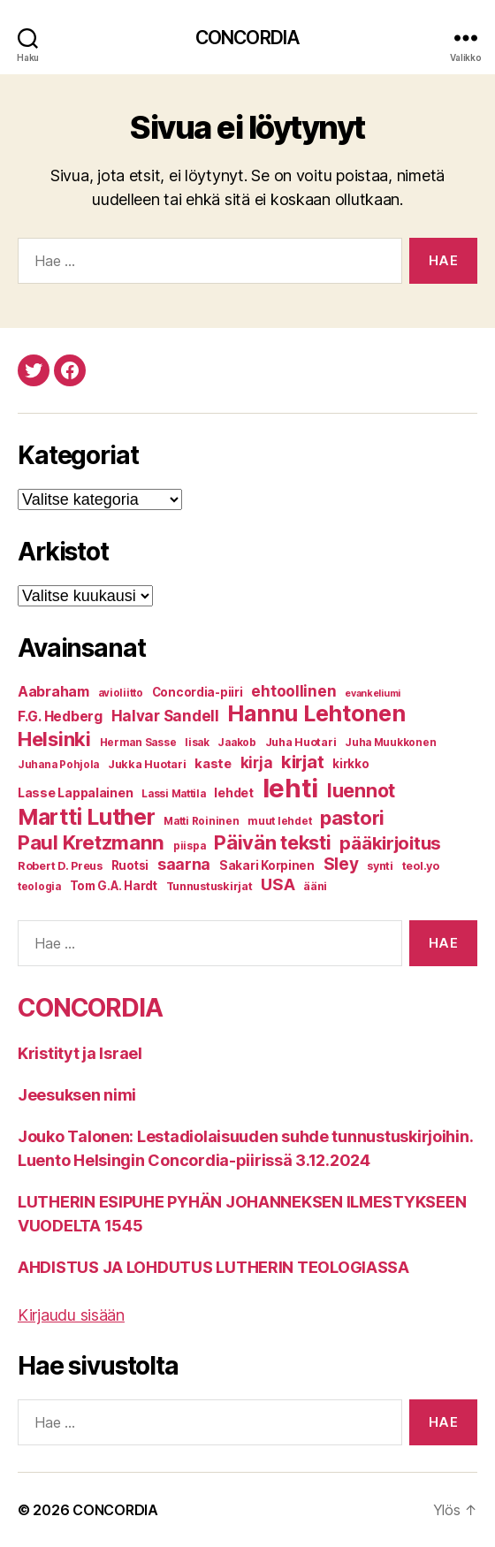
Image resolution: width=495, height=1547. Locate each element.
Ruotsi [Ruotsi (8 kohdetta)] (129, 865)
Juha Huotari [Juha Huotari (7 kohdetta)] (301, 742)
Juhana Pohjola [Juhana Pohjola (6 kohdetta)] (58, 764)
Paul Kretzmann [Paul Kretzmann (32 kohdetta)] (91, 842)
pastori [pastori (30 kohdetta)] (352, 817)
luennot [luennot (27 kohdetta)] (361, 790)
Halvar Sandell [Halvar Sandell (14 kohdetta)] (165, 716)
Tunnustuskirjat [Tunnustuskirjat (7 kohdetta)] (209, 886)
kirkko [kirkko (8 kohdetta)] (350, 764)
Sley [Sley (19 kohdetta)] (341, 864)
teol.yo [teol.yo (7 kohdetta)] (420, 866)
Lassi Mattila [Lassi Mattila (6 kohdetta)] (173, 794)
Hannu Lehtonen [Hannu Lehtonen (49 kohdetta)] (316, 713)
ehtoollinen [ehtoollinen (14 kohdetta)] (293, 691)
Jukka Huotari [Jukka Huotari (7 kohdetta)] (147, 764)
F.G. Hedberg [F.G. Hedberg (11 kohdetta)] (60, 716)
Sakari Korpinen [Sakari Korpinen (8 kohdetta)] (267, 865)
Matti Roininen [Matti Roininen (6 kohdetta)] (201, 821)
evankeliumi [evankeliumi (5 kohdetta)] (372, 693)
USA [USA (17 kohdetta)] (277, 884)
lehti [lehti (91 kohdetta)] (291, 788)
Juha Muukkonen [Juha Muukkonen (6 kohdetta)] (390, 742)
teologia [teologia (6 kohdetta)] (39, 886)
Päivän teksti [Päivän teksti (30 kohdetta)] (272, 842)
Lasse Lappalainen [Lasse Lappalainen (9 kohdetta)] (75, 792)
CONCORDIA (247, 37)
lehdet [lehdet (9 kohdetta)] (233, 792)
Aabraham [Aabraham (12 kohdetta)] (53, 691)
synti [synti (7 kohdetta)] (380, 866)
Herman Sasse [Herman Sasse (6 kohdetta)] (138, 742)
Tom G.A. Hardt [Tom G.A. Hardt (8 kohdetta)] (113, 886)
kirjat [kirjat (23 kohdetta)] (302, 762)
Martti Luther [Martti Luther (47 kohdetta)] (87, 817)
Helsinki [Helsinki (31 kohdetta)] (54, 739)
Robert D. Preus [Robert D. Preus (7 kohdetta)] (60, 866)
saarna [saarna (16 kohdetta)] (183, 864)
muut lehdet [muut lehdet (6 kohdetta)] (279, 821)
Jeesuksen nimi (77, 1095)
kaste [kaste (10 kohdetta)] (213, 764)
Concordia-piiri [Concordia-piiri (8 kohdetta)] (197, 692)
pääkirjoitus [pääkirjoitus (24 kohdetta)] (390, 843)
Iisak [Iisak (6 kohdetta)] (197, 742)
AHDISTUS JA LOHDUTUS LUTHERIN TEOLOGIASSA (213, 1267)
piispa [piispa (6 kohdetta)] (189, 846)
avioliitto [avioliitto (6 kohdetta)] (120, 693)
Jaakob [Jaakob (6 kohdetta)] (236, 742)
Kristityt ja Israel (80, 1053)
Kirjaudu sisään (71, 1315)
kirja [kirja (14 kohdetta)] (256, 763)
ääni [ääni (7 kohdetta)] (315, 886)
